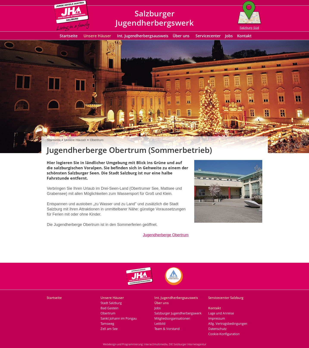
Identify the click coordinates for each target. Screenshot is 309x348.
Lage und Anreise (221, 313)
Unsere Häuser (97, 35)
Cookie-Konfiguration (224, 334)
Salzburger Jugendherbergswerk (178, 313)
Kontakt (244, 35)
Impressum (216, 318)
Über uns (181, 35)
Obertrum (96, 140)
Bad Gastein (109, 308)
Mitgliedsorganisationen (172, 318)
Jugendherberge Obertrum (165, 235)
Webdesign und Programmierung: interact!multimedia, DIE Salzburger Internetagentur (154, 344)
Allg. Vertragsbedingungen (227, 323)
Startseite (69, 35)
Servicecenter (208, 35)
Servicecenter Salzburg (225, 297)
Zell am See (109, 328)
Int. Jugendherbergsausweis (142, 35)
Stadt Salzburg (111, 303)
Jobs (229, 35)
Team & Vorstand (167, 328)
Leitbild (159, 323)
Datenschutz (217, 328)
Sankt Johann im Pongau (119, 318)
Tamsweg (107, 323)
